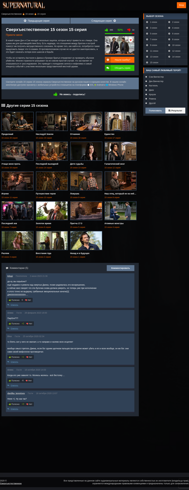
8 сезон (173, 39)
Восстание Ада (43, 253)
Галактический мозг (115, 164)
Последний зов (9, 223)
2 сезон (173, 22)
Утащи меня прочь (10, 164)
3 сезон (151, 28)
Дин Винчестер (155, 81)
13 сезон (152, 57)
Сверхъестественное (11, 483)
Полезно (14, 300)
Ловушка (74, 193)
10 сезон (174, 45)
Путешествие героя (46, 193)
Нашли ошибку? (122, 60)
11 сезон (152, 51)
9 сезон (151, 45)
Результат (175, 110)
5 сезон (151, 33)
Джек (151, 90)
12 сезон (174, 51)
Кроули (152, 94)
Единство (109, 134)
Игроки (5, 193)
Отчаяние (75, 134)
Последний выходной (47, 164)
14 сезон (174, 57)
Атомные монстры (114, 223)
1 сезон (151, 22)
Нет (28, 300)
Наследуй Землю (44, 134)
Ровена (152, 99)
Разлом (5, 253)
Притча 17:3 (76, 223)
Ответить (12, 305)
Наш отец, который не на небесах (122, 193)
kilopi (10, 276)
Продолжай (7, 134)
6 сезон (173, 33)
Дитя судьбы (77, 164)
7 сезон (151, 39)
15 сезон (152, 62)
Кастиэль (153, 85)
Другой (151, 103)
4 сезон (173, 28)
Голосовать (155, 110)
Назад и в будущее (79, 253)
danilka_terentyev (16, 393)
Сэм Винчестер (156, 77)
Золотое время (43, 223)
